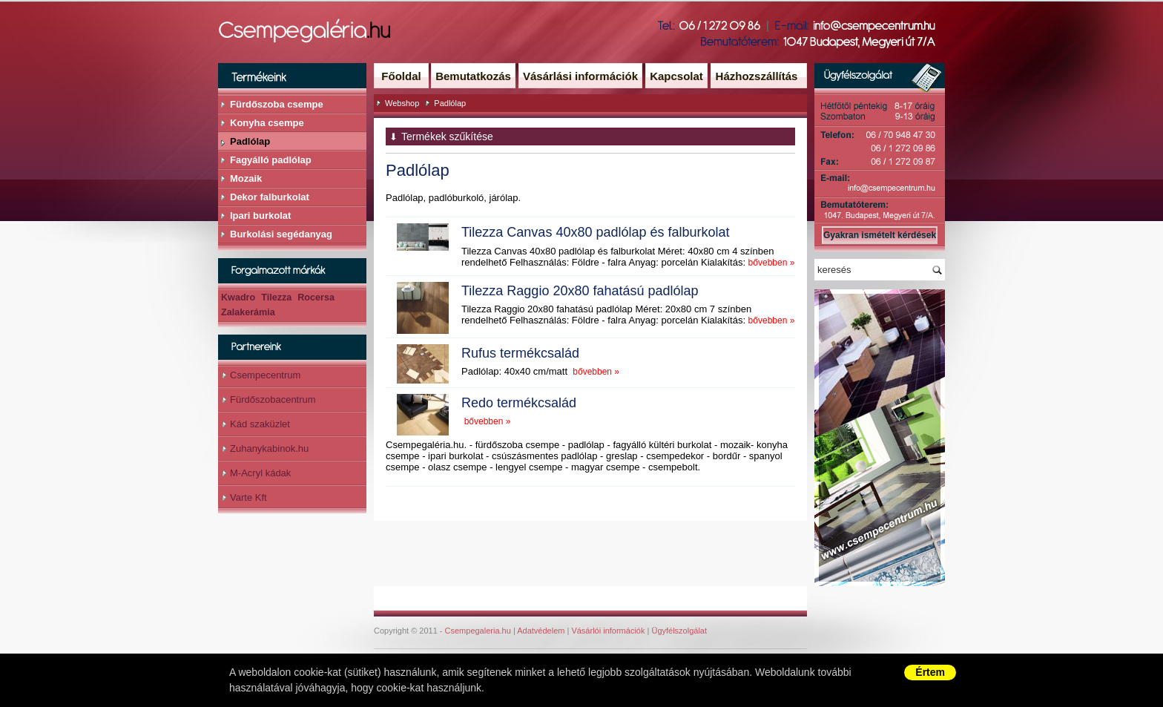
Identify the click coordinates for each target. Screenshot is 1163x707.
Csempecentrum (265, 375)
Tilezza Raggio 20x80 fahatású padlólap (580, 290)
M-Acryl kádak (260, 473)
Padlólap (450, 103)
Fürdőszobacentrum (273, 399)
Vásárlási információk (580, 76)
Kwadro (238, 297)
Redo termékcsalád (518, 402)
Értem (930, 672)
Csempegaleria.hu (478, 630)
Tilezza (276, 297)
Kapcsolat (676, 76)
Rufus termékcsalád (520, 353)
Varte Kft (248, 497)
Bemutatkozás (473, 76)
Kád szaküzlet (260, 424)
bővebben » (771, 262)
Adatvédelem (540, 630)
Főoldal (401, 76)
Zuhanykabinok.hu (269, 448)
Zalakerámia (248, 312)
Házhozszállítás (757, 76)
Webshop (402, 103)
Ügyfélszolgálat (679, 630)
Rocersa (316, 297)
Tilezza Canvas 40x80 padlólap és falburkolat (595, 232)
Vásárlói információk (608, 630)
